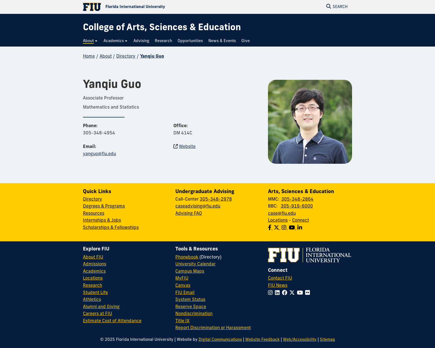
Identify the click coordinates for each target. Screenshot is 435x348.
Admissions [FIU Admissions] (94, 264)
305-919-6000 (297, 206)
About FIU (93, 257)
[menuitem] (90, 41)
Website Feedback (262, 340)
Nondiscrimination (194, 314)
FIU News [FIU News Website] (277, 285)
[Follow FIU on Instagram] (271, 293)
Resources (93, 213)
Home (89, 56)
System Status (190, 300)
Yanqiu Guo (152, 56)
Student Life (95, 293)
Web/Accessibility (300, 340)
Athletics (92, 300)
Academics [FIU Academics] (94, 271)
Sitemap (327, 340)
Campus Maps (189, 271)
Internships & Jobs (102, 220)
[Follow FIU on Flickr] (308, 293)
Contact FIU (280, 278)
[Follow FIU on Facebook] (285, 293)
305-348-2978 (216, 199)
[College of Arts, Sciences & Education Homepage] (162, 28)
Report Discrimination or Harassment (213, 328)
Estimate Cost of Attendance (112, 321)
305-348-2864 (297, 199)
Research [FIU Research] (92, 285)
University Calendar (195, 264)
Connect (300, 220)
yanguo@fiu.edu (99, 154)
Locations (278, 220)
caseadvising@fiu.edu (197, 206)
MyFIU (181, 278)
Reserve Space (190, 307)
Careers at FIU (97, 314)
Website (187, 147)
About (106, 56)
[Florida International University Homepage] (150, 7)
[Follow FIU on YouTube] (301, 293)
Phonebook (186, 257)
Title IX (182, 321)
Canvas (182, 285)
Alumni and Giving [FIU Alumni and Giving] (101, 307)
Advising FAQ (188, 213)
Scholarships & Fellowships (111, 228)
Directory (125, 56)
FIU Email (184, 293)
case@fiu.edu (282, 213)
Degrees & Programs (104, 206)
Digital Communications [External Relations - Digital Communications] (220, 340)
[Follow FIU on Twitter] (293, 293)
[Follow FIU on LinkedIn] (278, 293)
